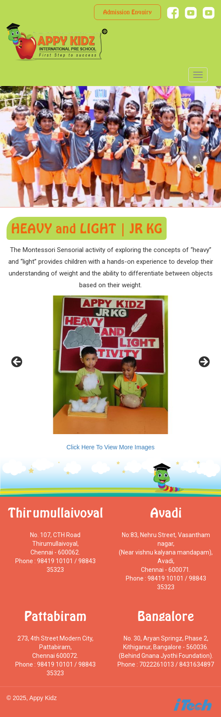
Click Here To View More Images (111, 447)
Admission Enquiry (127, 12)
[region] (110, 364)
